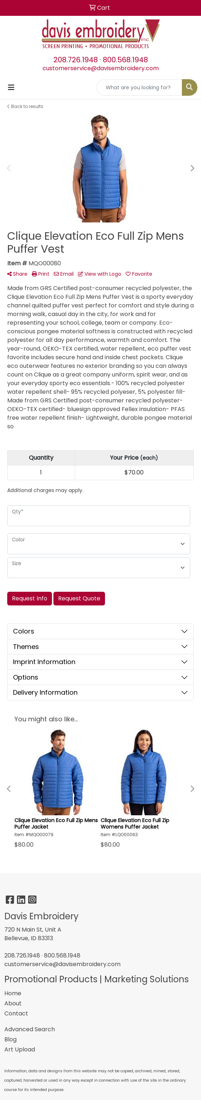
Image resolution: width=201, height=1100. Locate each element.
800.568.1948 (125, 60)
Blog (10, 1039)
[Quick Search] (139, 87)
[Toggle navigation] (11, 87)
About (13, 1003)
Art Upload (19, 1049)
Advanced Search (29, 1029)
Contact (16, 1013)
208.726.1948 (75, 60)
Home (12, 993)
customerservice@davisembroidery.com (101, 68)
